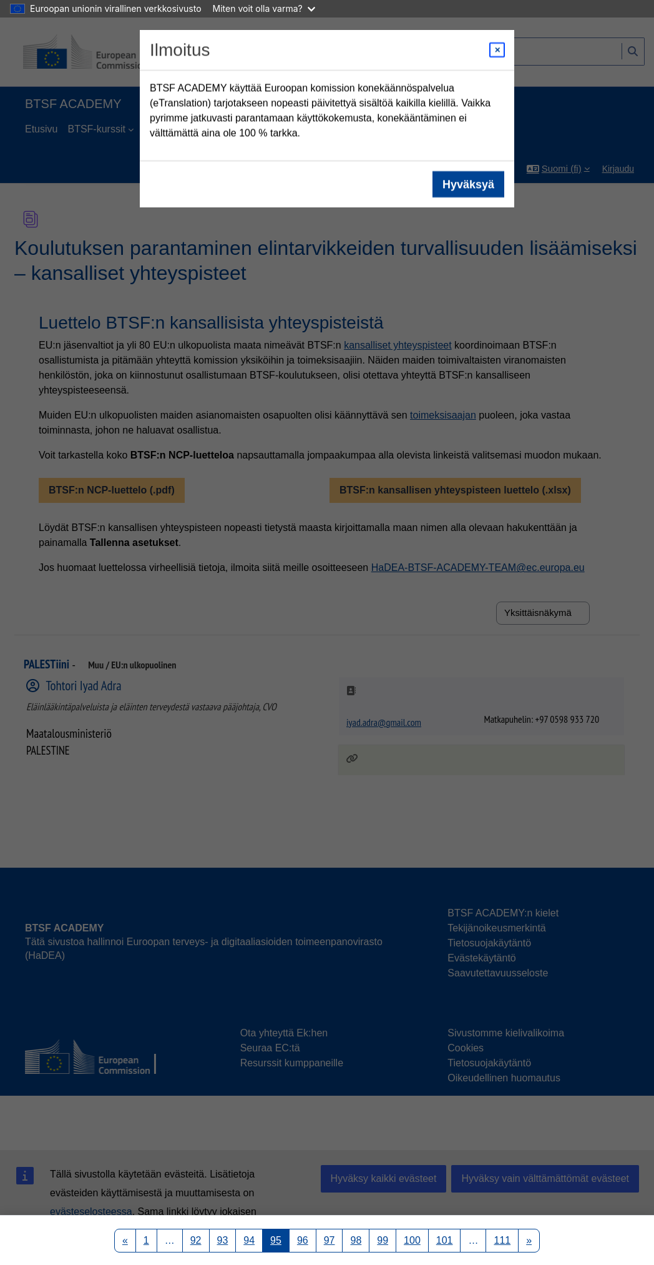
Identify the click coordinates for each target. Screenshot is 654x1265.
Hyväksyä (468, 184)
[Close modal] (497, 50)
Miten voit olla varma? (264, 8)
